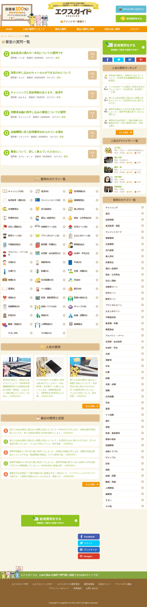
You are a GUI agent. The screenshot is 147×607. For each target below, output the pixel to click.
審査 (58, 58)
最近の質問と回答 (85, 29)
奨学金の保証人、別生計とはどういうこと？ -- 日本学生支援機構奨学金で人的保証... (126, 78)
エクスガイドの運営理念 (68, 584)
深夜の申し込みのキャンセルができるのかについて (41, 72)
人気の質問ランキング (34, 29)
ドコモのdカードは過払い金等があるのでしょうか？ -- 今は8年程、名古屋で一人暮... (127, 89)
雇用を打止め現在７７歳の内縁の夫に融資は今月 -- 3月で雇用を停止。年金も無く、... (126, 123)
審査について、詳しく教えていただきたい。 (37, 151)
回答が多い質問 (112, 29)
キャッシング (16, 36)
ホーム (4, 36)
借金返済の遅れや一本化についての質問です (37, 53)
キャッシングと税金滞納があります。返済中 (37, 92)
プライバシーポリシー (59, 588)
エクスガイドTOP (20, 584)
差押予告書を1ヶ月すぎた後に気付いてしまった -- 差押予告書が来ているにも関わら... (127, 112)
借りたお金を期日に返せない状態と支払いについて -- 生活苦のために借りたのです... (126, 100)
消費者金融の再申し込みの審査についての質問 (38, 112)
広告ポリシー (105, 584)
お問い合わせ (92, 588)
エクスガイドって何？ (42, 584)
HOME (9, 29)
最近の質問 (60, 29)
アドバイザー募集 (123, 584)
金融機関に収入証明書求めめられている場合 (37, 131)
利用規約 (78, 588)
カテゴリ (134, 29)
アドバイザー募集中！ (74, 21)
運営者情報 (89, 584)
